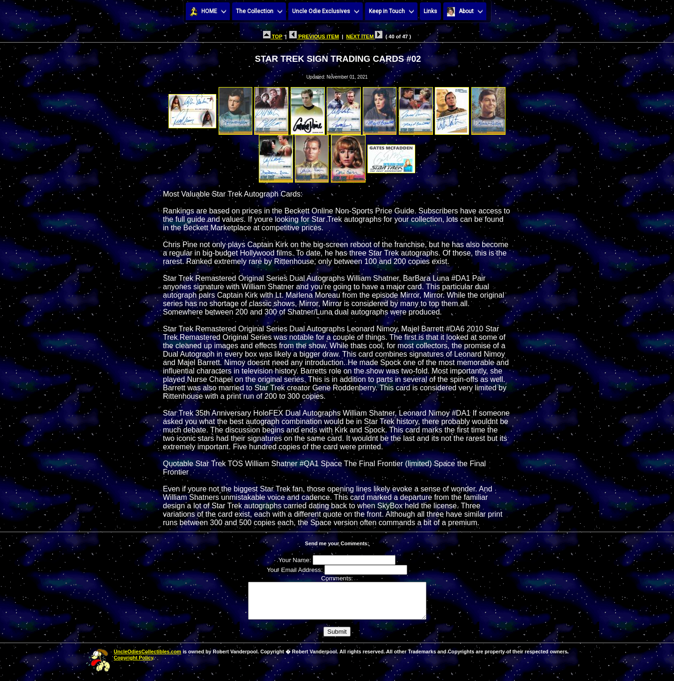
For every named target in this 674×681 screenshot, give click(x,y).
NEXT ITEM (364, 36)
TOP (272, 36)
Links (430, 11)
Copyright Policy (133, 664)
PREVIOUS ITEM (314, 36)
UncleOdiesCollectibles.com (147, 658)
